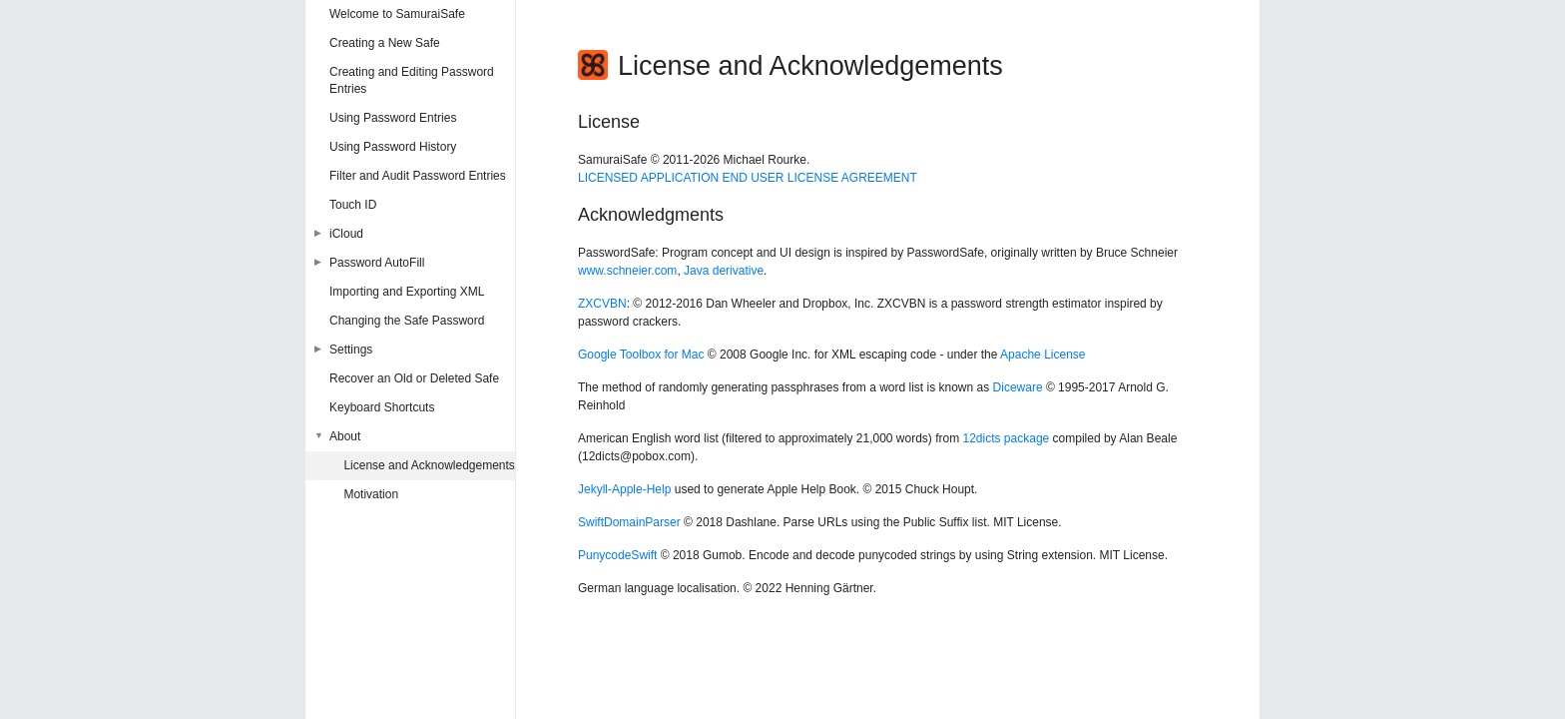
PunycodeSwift (617, 555)
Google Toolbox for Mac (641, 354)
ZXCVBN (602, 304)
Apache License (1042, 354)
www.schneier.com (627, 271)
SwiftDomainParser (629, 522)
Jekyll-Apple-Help (624, 489)
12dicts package (1006, 438)
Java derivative (724, 271)
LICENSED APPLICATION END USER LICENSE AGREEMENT (747, 178)
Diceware (1018, 387)
